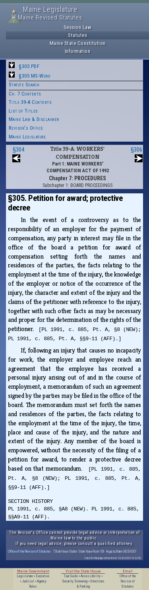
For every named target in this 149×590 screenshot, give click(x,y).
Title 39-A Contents (30, 102)
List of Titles (23, 111)
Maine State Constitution (78, 43)
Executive (42, 576)
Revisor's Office (26, 128)
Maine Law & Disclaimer (34, 119)
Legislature (25, 576)
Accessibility (91, 576)
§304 (18, 149)
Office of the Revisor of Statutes (29, 551)
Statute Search (24, 85)
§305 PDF (29, 66)
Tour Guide (71, 576)
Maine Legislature (27, 137)
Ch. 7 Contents (25, 94)
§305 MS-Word (34, 76)
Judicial (28, 581)
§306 (136, 149)
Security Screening (74, 581)
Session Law (78, 27)
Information (78, 51)
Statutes (77, 35)
